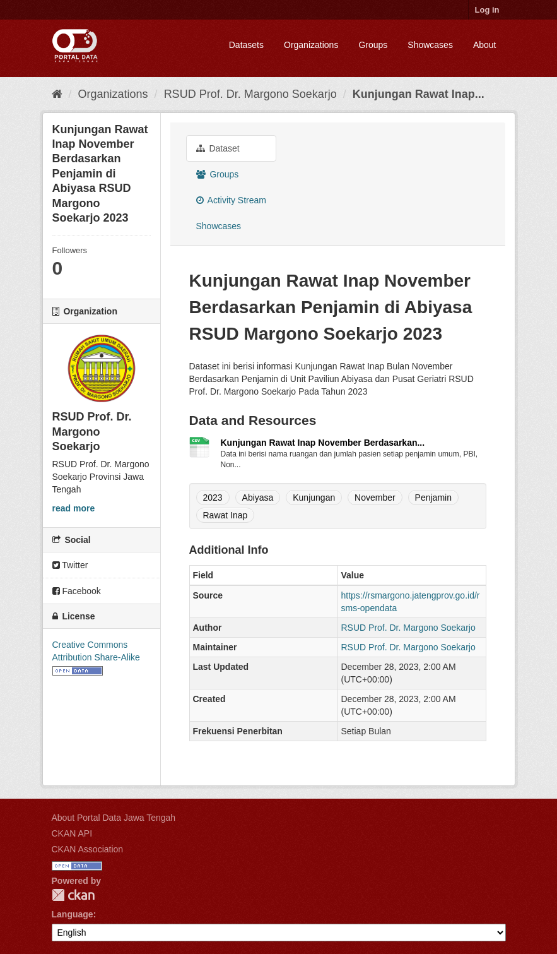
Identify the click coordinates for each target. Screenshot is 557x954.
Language (72, 914)
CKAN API (72, 833)
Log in (487, 10)
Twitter (70, 565)
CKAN (73, 895)
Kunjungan (314, 497)
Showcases (430, 45)
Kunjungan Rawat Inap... (418, 94)
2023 (213, 497)
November (375, 497)
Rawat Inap (225, 515)
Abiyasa (258, 497)
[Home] (57, 94)
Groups (372, 45)
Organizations (311, 45)
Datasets (246, 45)
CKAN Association (88, 849)
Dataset (218, 148)
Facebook (76, 591)
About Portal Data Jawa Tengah (114, 818)
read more (73, 508)
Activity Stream (231, 200)
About (484, 45)
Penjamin (433, 497)
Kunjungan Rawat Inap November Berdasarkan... (323, 443)
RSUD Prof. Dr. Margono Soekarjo (250, 94)
